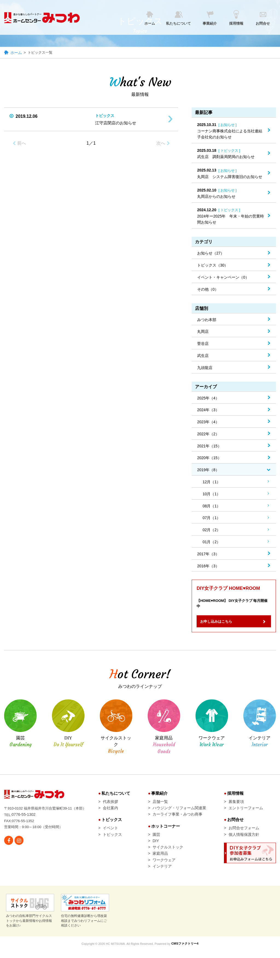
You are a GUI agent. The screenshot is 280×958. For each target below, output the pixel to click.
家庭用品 (160, 860)
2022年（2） (208, 434)
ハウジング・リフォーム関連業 (179, 812)
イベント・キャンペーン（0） (223, 278)
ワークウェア (164, 867)
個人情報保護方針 (244, 839)
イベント (110, 833)
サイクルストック (168, 853)
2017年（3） (208, 554)
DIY (156, 846)
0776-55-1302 (24, 818)
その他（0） (207, 289)
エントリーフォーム (246, 812)
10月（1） (211, 494)
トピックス (112, 839)
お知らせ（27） (210, 253)
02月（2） (211, 530)
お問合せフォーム (244, 833)
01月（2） (211, 542)
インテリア (162, 873)
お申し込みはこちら (220, 624)
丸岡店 (203, 332)
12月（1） (211, 482)
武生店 (203, 356)
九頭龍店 (204, 368)
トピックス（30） (212, 266)
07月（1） (211, 518)
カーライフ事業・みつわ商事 (177, 818)
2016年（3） (208, 566)
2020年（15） (209, 458)
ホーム (16, 53)
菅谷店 (203, 344)
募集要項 (236, 805)
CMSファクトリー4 (188, 951)
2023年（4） (208, 422)
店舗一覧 (160, 805)
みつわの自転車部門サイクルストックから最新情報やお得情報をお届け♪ (30, 919)
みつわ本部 (206, 320)
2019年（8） (208, 470)
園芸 (156, 839)
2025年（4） (208, 398)
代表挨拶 (110, 805)
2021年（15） (209, 446)
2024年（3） (208, 410)
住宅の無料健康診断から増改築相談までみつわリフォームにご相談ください (85, 919)
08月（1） (211, 506)
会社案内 (110, 812)
